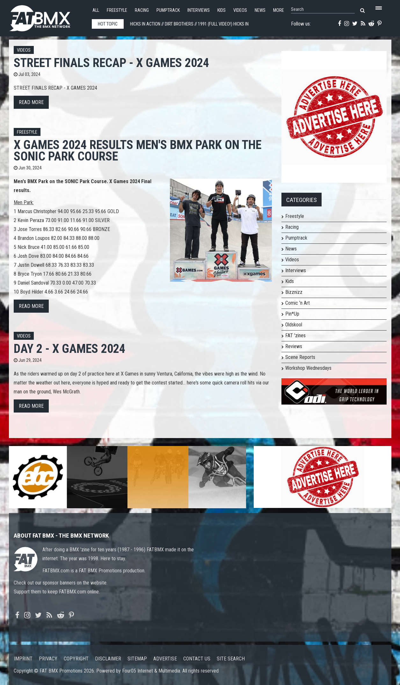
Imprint (23, 659)
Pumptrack (168, 10)
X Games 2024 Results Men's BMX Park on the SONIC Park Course (137, 150)
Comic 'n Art (297, 303)
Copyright (76, 659)
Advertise (165, 659)
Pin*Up (292, 314)
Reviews (293, 346)
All (95, 10)
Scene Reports (300, 357)
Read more (31, 102)
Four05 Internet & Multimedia (151, 671)
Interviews (198, 10)
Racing (142, 10)
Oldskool (293, 325)
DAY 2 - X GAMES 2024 (69, 348)
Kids (221, 10)
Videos (240, 10)
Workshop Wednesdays (308, 368)
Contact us (196, 659)
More (278, 10)
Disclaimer (108, 659)
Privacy (48, 659)
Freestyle (117, 10)
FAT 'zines (295, 335)
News (260, 10)
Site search (231, 659)
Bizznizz (293, 292)
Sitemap (137, 659)
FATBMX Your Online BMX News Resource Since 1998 (47, 16)
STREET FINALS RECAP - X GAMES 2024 (111, 63)
